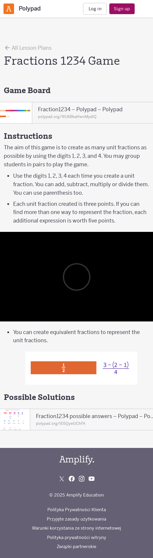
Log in (95, 8)
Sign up (122, 8)
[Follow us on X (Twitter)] (62, 479)
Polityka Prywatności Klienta (76, 509)
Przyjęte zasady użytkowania (76, 519)
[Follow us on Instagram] (82, 479)
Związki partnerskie (76, 546)
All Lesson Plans (27, 47)
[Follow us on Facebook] (72, 479)
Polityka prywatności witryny (76, 537)
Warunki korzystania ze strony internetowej (76, 528)
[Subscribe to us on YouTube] (92, 479)
